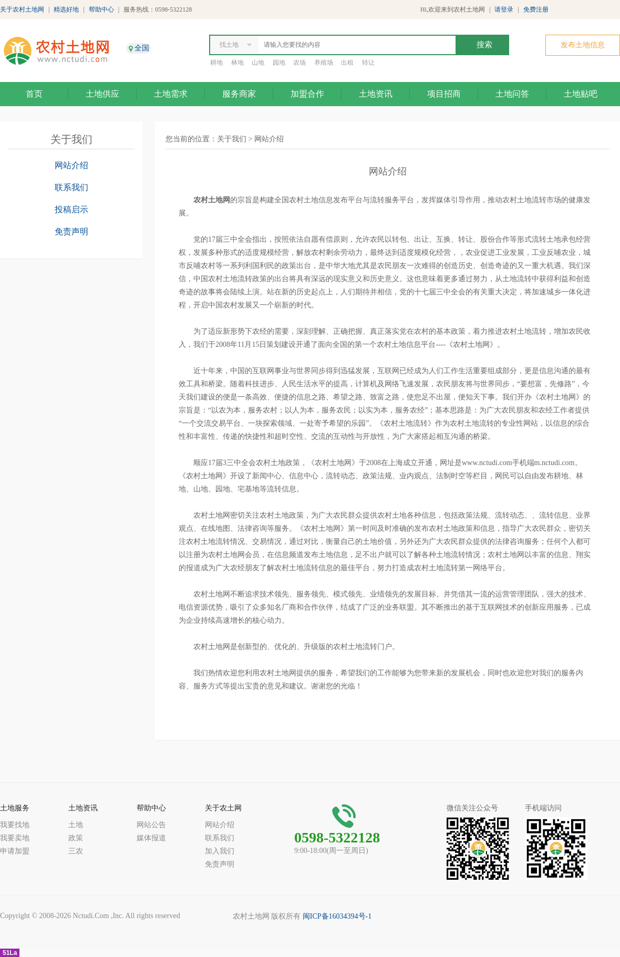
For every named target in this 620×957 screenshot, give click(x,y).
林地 (237, 62)
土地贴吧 (580, 93)
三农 (75, 851)
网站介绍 (71, 165)
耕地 (216, 62)
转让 (368, 62)
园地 (279, 62)
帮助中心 (101, 9)
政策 (75, 838)
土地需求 (171, 93)
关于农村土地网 (22, 9)
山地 (258, 62)
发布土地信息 (583, 45)
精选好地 (66, 9)
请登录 (503, 9)
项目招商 (444, 93)
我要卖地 (14, 838)
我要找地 (14, 825)
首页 (34, 93)
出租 (347, 62)
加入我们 (219, 851)
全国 (142, 48)
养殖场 (323, 62)
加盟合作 (307, 93)
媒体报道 (151, 838)
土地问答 (512, 93)
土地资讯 (375, 93)
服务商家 (239, 93)
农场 (299, 62)
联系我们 (71, 187)
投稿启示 (71, 209)
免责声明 (71, 231)
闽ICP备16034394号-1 (337, 916)
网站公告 (151, 825)
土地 (75, 825)
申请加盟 (14, 851)
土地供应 (102, 93)
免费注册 (536, 9)
